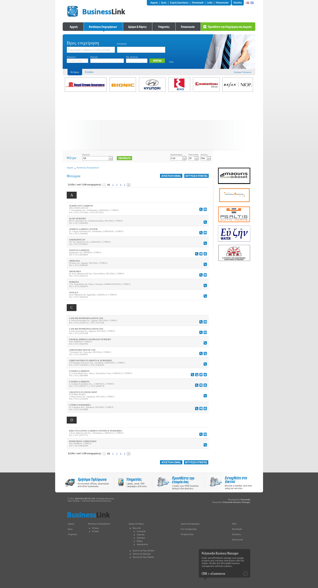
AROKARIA (75, 271)
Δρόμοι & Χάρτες (136, 524)
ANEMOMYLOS (77, 240)
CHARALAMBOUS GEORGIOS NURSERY (90, 339)
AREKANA (74, 261)
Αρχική (70, 167)
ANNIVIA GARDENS (79, 250)
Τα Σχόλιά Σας (187, 534)
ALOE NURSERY (77, 218)
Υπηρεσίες (72, 534)
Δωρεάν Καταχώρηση (190, 524)
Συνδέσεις (236, 534)
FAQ (234, 524)
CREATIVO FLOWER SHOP (83, 392)
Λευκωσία (141, 531)
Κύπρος (95, 528)
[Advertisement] (159, 122)
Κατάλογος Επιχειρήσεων (88, 167)
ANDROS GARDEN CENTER (83, 229)
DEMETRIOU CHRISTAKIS (83, 441)
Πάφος (140, 541)
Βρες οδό (137, 528)
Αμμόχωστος (142, 544)
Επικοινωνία (237, 539)
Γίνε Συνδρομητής (189, 529)
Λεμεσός (140, 534)
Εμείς (70, 529)
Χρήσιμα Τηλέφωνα (242, 72)
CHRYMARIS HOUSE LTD (82, 350)
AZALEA (73, 292)
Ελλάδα (89, 72)
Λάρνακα (141, 538)
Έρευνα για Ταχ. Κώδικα (143, 550)
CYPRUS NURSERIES (80, 405)
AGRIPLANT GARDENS (81, 206)
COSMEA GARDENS (79, 371)
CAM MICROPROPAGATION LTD (86, 318)
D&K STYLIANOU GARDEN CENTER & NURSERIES (95, 431)
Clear (171, 62)
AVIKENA (74, 282)
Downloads (237, 529)
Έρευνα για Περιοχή (141, 554)
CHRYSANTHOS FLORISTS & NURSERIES (90, 360)
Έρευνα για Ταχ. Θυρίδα (143, 557)
